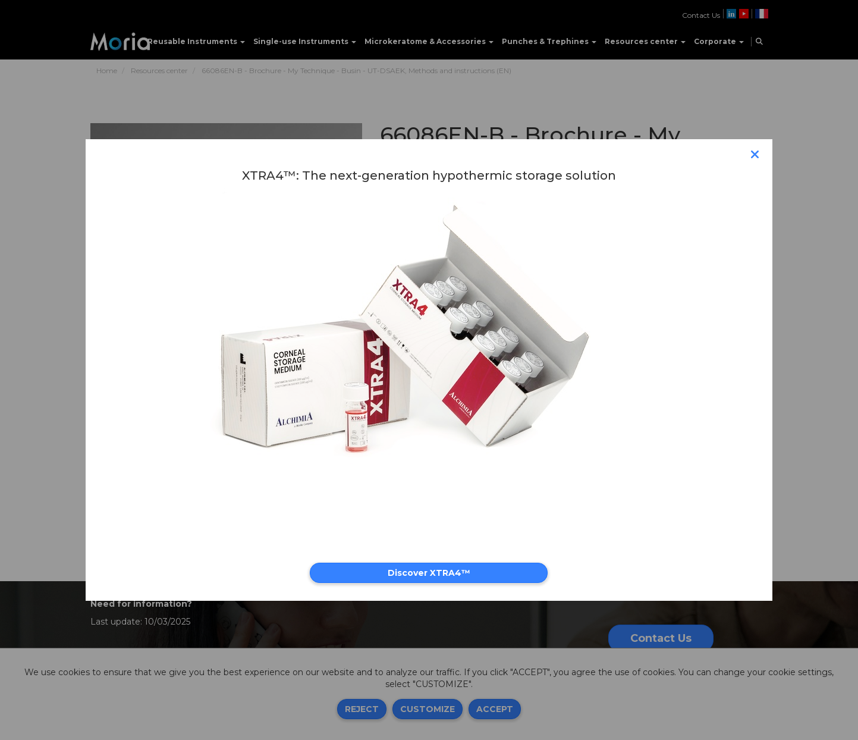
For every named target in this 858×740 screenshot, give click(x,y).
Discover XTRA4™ (429, 572)
